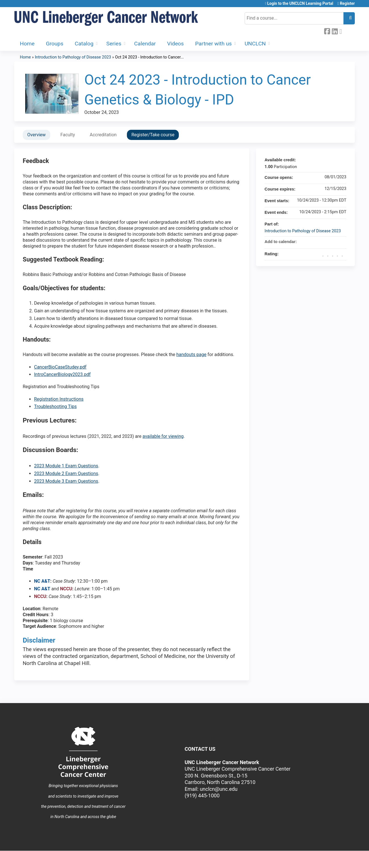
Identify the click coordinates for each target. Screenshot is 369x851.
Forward (342, 30)
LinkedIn (334, 30)
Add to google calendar (319, 241)
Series (113, 43)
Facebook (327, 30)
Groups (55, 43)
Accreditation (103, 134)
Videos (175, 43)
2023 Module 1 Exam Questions (66, 466)
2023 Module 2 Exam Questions (66, 473)
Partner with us (213, 43)
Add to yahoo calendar (327, 241)
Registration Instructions (58, 399)
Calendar (145, 43)
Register (347, 3)
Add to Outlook (342, 241)
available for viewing (163, 436)
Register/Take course (152, 134)
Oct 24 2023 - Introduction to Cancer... (149, 57)
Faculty (67, 134)
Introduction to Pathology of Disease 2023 (73, 57)
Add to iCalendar (334, 241)
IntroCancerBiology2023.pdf (62, 374)
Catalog (84, 43)
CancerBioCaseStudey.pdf (60, 367)
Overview (36, 134)
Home (27, 43)
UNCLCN (255, 43)
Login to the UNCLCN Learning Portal (300, 3)
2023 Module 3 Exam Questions (66, 481)
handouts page (191, 354)
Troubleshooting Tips (55, 406)
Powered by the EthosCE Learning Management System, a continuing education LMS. (335, 841)
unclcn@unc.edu (219, 789)
